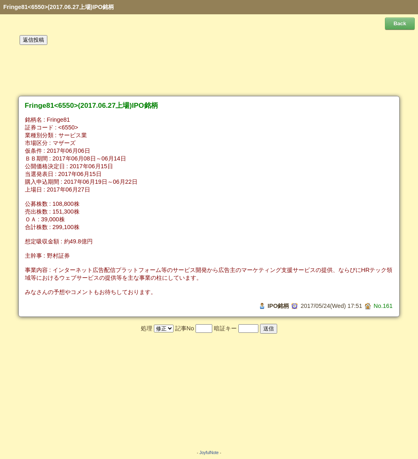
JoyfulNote (208, 452)
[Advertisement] (209, 70)
